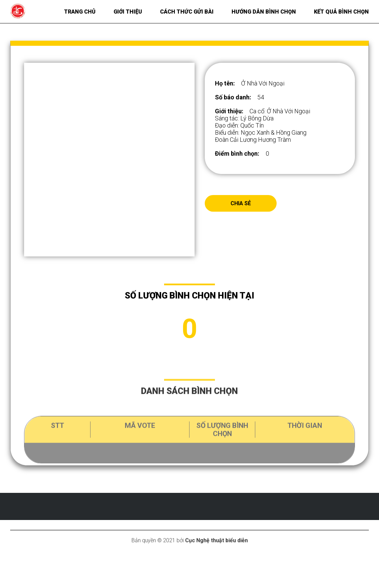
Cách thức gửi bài (187, 11)
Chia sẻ (241, 203)
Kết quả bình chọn (341, 11)
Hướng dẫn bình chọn (264, 11)
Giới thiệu (128, 11)
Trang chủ (80, 11)
